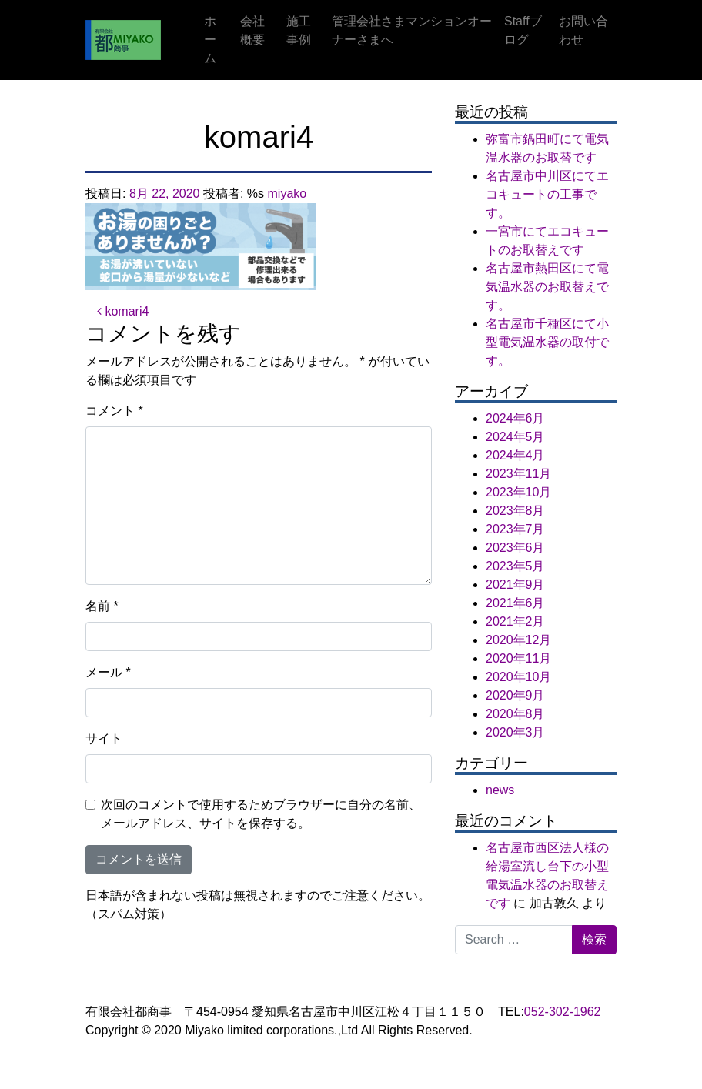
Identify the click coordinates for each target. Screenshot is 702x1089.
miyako (287, 193)
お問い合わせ (583, 30)
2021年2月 (515, 621)
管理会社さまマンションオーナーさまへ (412, 30)
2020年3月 (515, 732)
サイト (103, 738)
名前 (102, 606)
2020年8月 (515, 713)
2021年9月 (515, 584)
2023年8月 (515, 510)
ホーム (210, 40)
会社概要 (252, 30)
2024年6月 (515, 418)
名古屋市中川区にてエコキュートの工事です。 (547, 194)
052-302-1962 (562, 1011)
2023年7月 (515, 529)
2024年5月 (515, 436)
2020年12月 (518, 639)
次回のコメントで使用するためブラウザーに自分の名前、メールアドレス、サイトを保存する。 (261, 814)
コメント (114, 410)
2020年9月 (515, 695)
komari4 (123, 311)
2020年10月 (518, 676)
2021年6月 (515, 603)
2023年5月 (515, 566)
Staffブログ (523, 30)
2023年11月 (518, 473)
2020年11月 (518, 658)
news (500, 790)
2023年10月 (518, 492)
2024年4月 (515, 455)
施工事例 (298, 30)
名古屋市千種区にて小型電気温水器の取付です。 (547, 342)
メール (108, 672)
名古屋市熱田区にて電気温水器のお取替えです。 (547, 287)
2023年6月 (515, 547)
